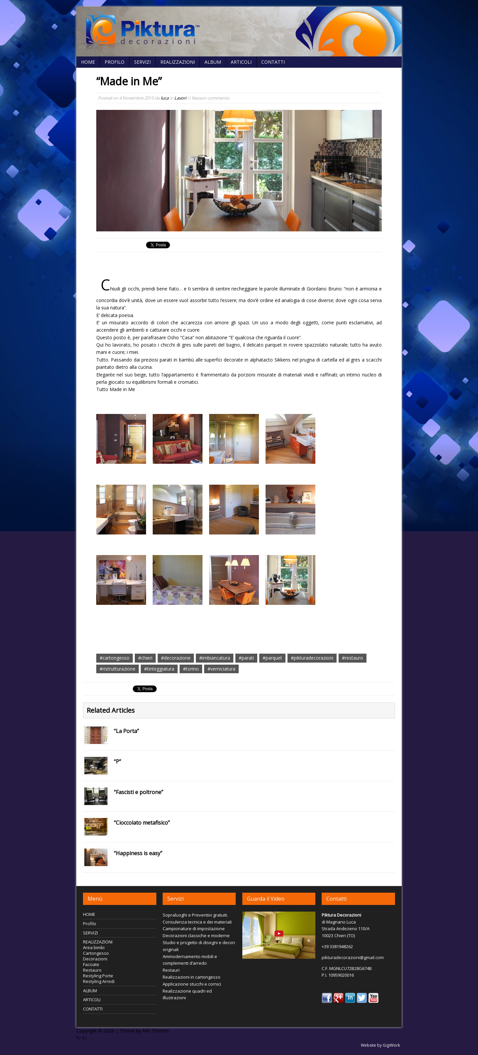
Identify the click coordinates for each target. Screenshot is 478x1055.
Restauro (92, 970)
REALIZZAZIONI (177, 62)
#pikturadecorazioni (312, 658)
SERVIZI (142, 62)
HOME (88, 62)
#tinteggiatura (159, 669)
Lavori (180, 98)
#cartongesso (114, 658)
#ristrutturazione (117, 669)
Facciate (91, 964)
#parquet (272, 658)
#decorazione (176, 658)
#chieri (145, 658)
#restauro (352, 658)
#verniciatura (221, 669)
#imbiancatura (214, 658)
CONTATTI (273, 62)
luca (165, 98)
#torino (191, 669)
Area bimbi (94, 947)
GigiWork (391, 1045)
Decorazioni (95, 959)
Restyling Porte (98, 976)
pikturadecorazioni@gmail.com (353, 957)
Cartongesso (96, 953)
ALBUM (212, 62)
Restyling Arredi (99, 981)
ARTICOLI (241, 62)
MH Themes (155, 1030)
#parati (246, 658)
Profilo (114, 62)
